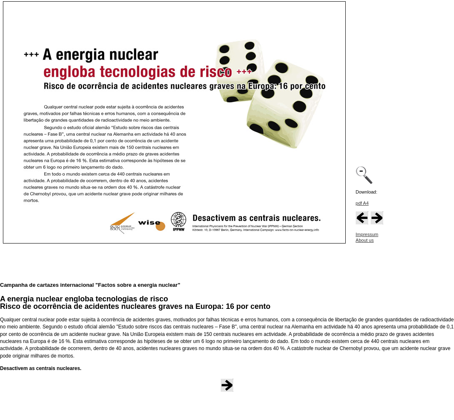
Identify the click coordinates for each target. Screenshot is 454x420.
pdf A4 (362, 203)
